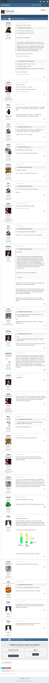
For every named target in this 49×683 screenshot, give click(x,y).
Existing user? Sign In (36, 5)
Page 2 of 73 (28, 18)
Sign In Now (35, 654)
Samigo (8, 23)
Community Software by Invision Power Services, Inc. (24, 681)
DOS (8, 582)
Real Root (8, 353)
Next (21, 18)
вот (16, 377)
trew (8, 124)
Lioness (8, 164)
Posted (20, 22)
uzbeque (11, 12)
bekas (8, 144)
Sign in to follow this (5, 9)
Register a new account (13, 655)
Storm (8, 105)
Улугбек (8, 497)
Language (21, 678)
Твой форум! (5, 5)
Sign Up (44, 4)
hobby (8, 516)
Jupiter (8, 82)
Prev (5, 18)
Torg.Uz (8, 477)
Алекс (8, 309)
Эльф (8, 621)
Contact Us (27, 678)
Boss (8, 416)
